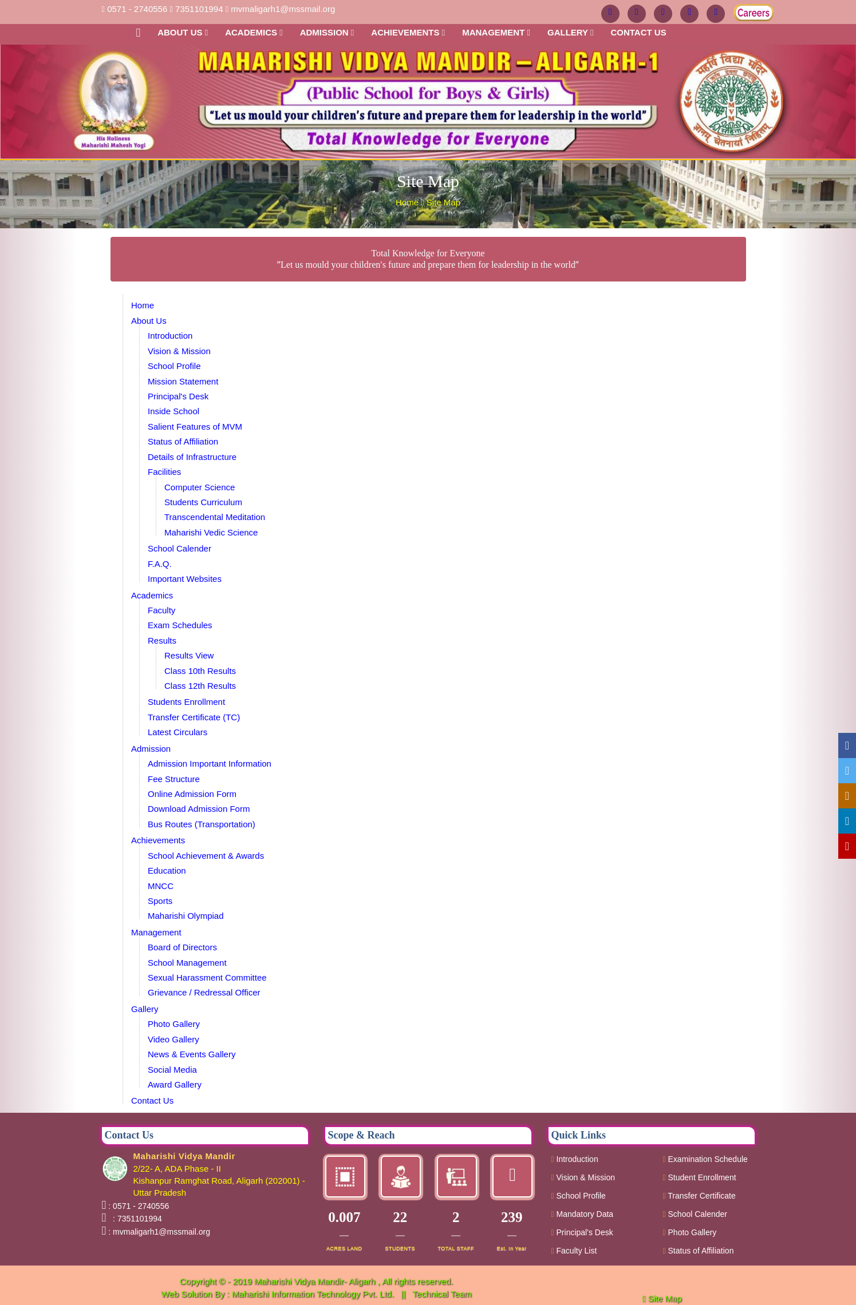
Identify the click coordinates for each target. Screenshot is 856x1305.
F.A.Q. (160, 564)
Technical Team (441, 1294)
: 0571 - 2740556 (138, 1206)
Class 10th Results (200, 671)
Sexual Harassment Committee (207, 977)
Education (167, 870)
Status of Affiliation (183, 441)
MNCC (160, 886)
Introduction (170, 335)
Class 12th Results (200, 686)
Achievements (408, 32)
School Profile (174, 366)
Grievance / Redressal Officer (204, 992)
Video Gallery (173, 1039)
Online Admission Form (192, 794)
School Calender (179, 548)
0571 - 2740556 (137, 9)
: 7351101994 (134, 1218)
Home (408, 202)
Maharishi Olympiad (186, 916)
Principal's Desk (178, 396)
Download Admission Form (199, 809)
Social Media (172, 1069)
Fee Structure (174, 779)
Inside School (173, 411)
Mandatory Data (582, 1214)
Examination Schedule (705, 1159)
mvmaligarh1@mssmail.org (283, 9)
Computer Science (199, 487)
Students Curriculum (203, 502)
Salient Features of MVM (195, 426)
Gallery (570, 32)
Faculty (161, 610)
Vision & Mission (179, 351)
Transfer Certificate (699, 1195)
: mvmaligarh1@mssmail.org (159, 1231)
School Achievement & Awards (206, 855)
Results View (189, 655)
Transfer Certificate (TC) (194, 717)
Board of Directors (182, 947)
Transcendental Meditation (214, 517)
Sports (160, 901)
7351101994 (199, 9)
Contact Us (152, 1100)
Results (162, 640)
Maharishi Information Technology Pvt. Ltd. (314, 1294)
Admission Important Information (209, 763)
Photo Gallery (174, 1024)
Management (496, 32)
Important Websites (185, 579)
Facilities (164, 472)
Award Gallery (175, 1084)
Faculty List (574, 1250)
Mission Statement (183, 381)
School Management (187, 962)
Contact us (638, 32)
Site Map (443, 202)
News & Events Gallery (191, 1054)
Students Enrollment (186, 702)
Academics (254, 32)
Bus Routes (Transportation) (201, 824)
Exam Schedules (180, 625)
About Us (182, 32)
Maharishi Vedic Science (211, 532)
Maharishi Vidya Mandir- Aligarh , (318, 1281)
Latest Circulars (177, 732)
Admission (327, 32)
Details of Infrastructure (192, 457)
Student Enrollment (699, 1177)
